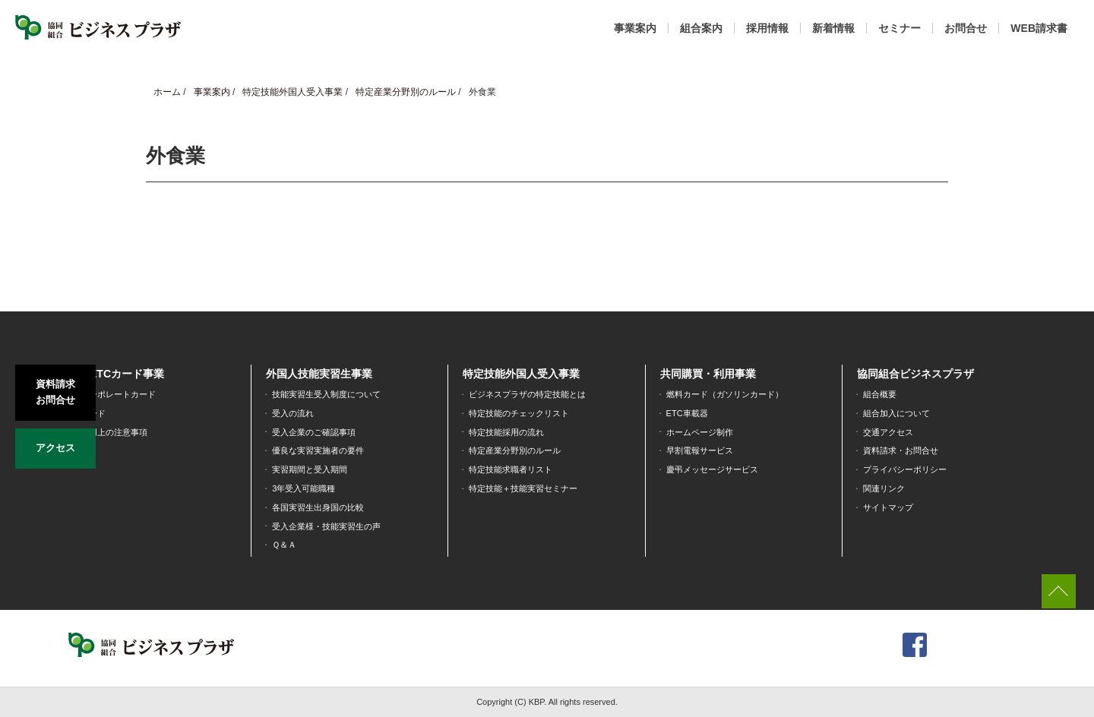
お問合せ (965, 28)
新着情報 (833, 28)
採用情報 (767, 28)
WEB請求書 (1038, 28)
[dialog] (1065, 686)
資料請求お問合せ (55, 391)
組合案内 (701, 28)
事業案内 (635, 28)
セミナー (899, 28)
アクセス (55, 445)
